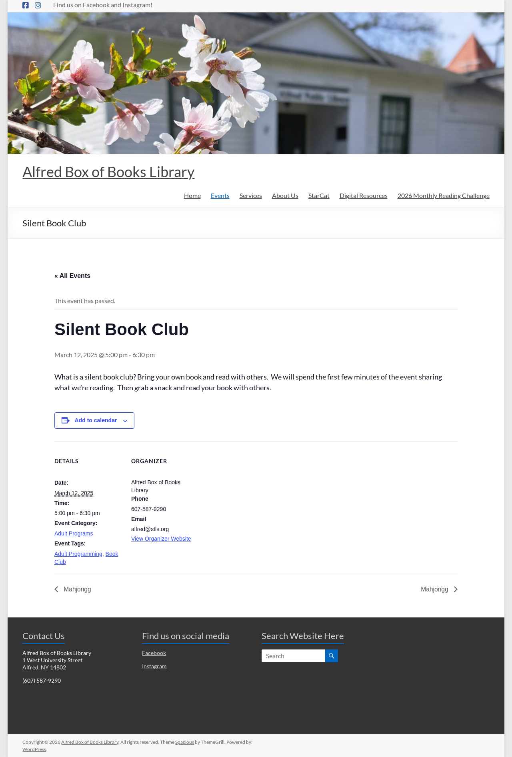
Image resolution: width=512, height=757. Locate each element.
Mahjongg (77, 589)
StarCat (319, 195)
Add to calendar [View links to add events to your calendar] (96, 420)
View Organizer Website (161, 538)
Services (251, 195)
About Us (285, 195)
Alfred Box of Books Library (108, 171)
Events (220, 195)
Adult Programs (73, 533)
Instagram (154, 666)
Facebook (154, 652)
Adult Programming (78, 554)
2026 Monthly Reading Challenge (444, 195)
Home (192, 195)
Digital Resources (364, 195)
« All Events (72, 275)
